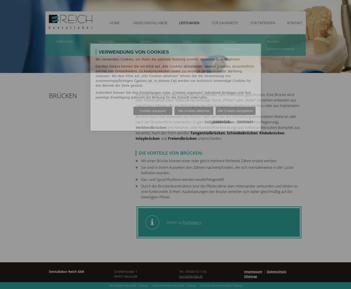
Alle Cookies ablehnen (194, 111)
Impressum (245, 121)
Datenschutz (221, 121)
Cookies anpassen (153, 111)
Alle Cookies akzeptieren (235, 111)
